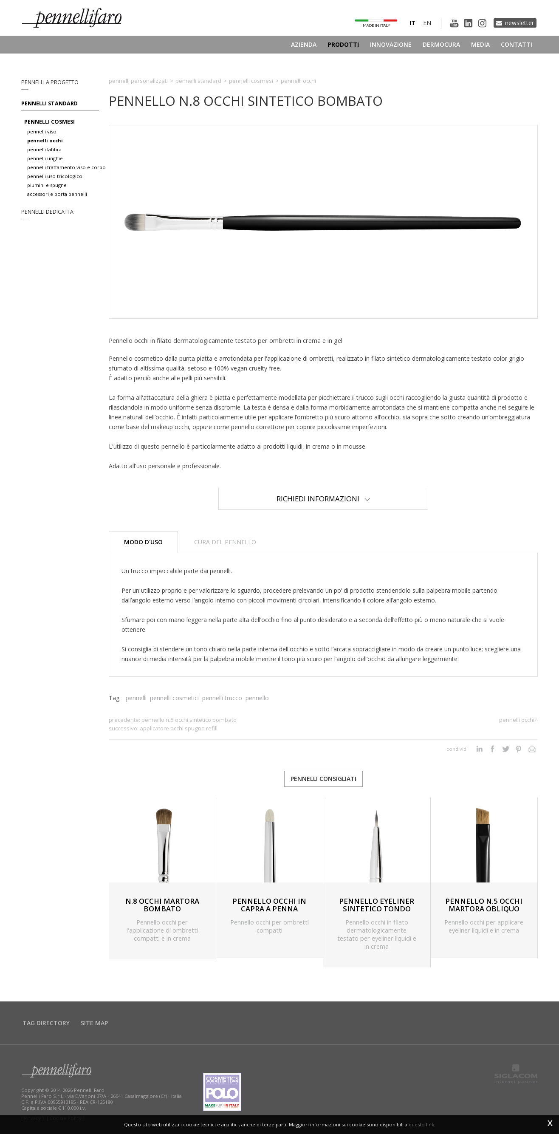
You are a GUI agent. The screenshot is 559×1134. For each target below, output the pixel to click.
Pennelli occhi (298, 81)
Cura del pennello (225, 542)
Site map (94, 1023)
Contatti (516, 44)
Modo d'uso (143, 542)
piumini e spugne (47, 185)
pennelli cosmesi (49, 121)
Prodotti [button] (343, 44)
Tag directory (46, 1023)
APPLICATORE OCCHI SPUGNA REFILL (178, 728)
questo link (421, 1124)
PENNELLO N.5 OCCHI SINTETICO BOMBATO (189, 720)
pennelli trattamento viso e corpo (66, 167)
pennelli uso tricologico (54, 176)
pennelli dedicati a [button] (47, 211)
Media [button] (480, 44)
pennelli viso (41, 131)
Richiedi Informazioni (323, 498)
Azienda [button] (303, 44)
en (427, 23)
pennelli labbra (44, 149)
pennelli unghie (45, 158)
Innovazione (391, 44)
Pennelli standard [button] (49, 103)
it (412, 23)
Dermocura (441, 44)
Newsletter (519, 23)
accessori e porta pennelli (57, 194)
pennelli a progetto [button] (50, 82)
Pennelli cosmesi (251, 81)
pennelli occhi (45, 140)
